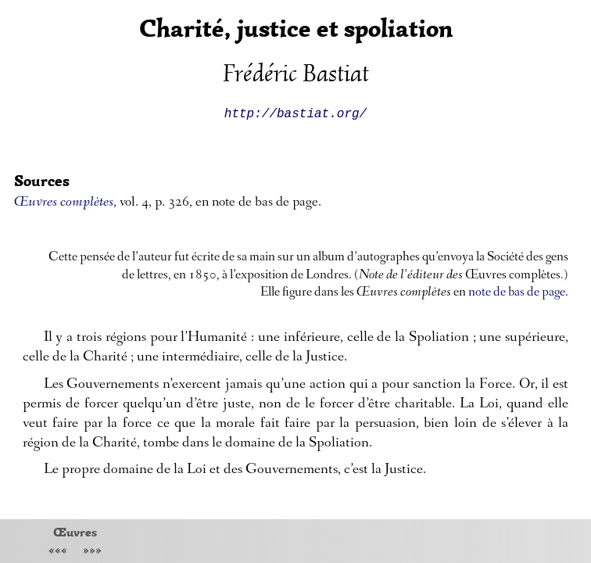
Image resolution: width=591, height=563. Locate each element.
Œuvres (75, 531)
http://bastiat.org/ (295, 112)
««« (57, 552)
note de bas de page (516, 292)
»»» (92, 552)
